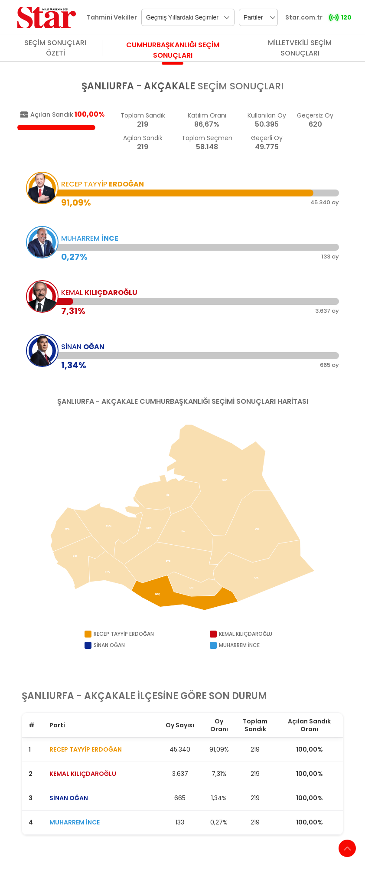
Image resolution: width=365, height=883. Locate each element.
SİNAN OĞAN (68, 798)
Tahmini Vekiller (112, 17)
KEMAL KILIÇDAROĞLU (82, 773)
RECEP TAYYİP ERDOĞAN (85, 749)
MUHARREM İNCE (74, 822)
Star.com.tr (304, 17)
